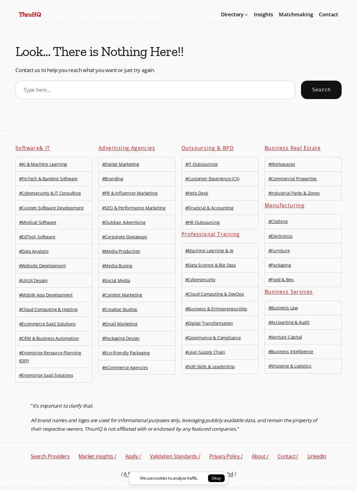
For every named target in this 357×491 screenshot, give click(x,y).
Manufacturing (284, 205)
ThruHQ (30, 14)
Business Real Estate (293, 148)
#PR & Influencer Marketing (130, 193)
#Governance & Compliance (213, 338)
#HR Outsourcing (202, 222)
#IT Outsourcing (201, 164)
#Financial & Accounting (209, 208)
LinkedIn (316, 456)
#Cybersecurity (200, 279)
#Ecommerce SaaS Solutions (47, 324)
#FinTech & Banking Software (48, 179)
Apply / (133, 456)
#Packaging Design (121, 338)
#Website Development (42, 266)
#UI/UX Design (33, 280)
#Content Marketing (122, 295)
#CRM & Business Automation (49, 338)
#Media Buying (117, 266)
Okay (216, 478)
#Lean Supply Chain (205, 352)
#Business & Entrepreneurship (216, 309)
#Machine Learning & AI (209, 250)
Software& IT (32, 148)
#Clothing (278, 221)
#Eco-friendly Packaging (126, 353)
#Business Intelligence (291, 351)
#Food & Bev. (281, 279)
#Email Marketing (120, 324)
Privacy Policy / (226, 456)
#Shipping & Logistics (289, 366)
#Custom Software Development (51, 208)
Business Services (289, 291)
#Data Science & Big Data (210, 265)
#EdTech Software (37, 237)
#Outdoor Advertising (124, 222)
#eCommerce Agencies (125, 367)
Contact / (288, 456)
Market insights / (97, 456)
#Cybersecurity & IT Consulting (50, 193)
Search (321, 89)
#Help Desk (196, 193)
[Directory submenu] (246, 14)
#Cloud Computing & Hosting (48, 309)
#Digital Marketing (120, 164)
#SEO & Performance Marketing (134, 208)
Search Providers (50, 456)
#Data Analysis (34, 251)
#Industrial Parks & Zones (294, 193)
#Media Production (121, 251)
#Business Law (283, 308)
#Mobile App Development (46, 295)
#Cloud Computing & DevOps (214, 294)
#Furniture (279, 250)
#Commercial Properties (292, 179)
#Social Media (116, 280)
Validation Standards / (175, 456)
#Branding (112, 179)
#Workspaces (281, 164)
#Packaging (279, 265)
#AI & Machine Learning (43, 164)
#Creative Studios (120, 309)
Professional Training (211, 234)
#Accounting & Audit (289, 322)
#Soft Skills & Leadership (210, 366)
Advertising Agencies (126, 148)
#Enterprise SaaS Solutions (46, 375)
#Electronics (280, 236)
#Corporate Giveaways (124, 237)
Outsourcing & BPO (208, 148)
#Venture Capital (285, 337)
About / (260, 456)
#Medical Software (38, 222)
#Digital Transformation (209, 323)
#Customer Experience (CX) (212, 179)
